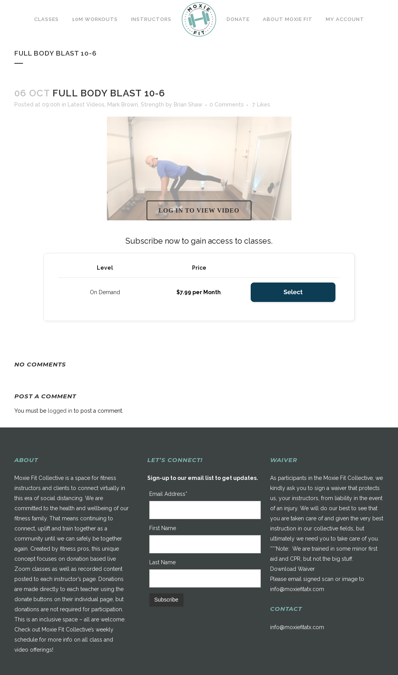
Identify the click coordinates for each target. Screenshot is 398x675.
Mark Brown (122, 104)
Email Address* (168, 494)
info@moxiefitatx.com (297, 589)
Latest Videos (86, 104)
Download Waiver (292, 569)
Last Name (162, 562)
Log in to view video (199, 210)
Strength (152, 104)
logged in (60, 411)
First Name (162, 528)
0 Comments (226, 104)
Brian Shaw (188, 104)
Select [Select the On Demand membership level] (292, 292)
